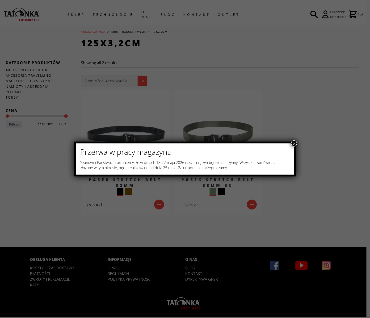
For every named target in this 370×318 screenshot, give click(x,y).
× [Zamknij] (294, 143)
